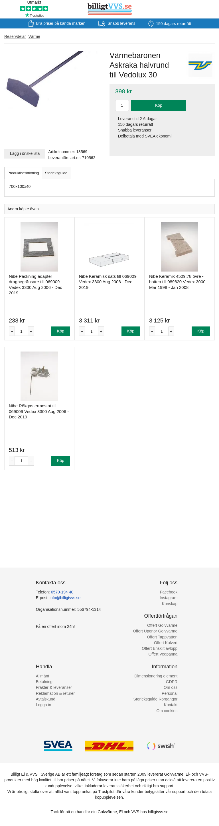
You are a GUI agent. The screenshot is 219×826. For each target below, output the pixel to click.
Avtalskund (45, 699)
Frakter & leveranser (54, 687)
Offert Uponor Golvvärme (155, 631)
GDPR (171, 681)
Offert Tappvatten (162, 637)
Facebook (168, 592)
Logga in (43, 704)
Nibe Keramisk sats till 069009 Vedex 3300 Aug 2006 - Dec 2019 (108, 282)
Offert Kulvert (165, 642)
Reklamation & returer (55, 693)
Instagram (168, 597)
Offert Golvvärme (162, 625)
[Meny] (6, 9)
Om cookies (166, 710)
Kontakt (170, 704)
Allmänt (42, 676)
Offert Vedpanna (163, 654)
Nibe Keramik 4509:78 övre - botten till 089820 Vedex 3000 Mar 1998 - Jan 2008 (177, 282)
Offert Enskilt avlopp (159, 648)
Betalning (44, 681)
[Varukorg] (212, 9)
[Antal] (21, 331)
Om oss (170, 687)
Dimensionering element (155, 676)
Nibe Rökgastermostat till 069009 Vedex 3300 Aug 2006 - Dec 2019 (39, 411)
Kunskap (169, 603)
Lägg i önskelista (25, 153)
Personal (169, 693)
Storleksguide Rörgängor (155, 699)
